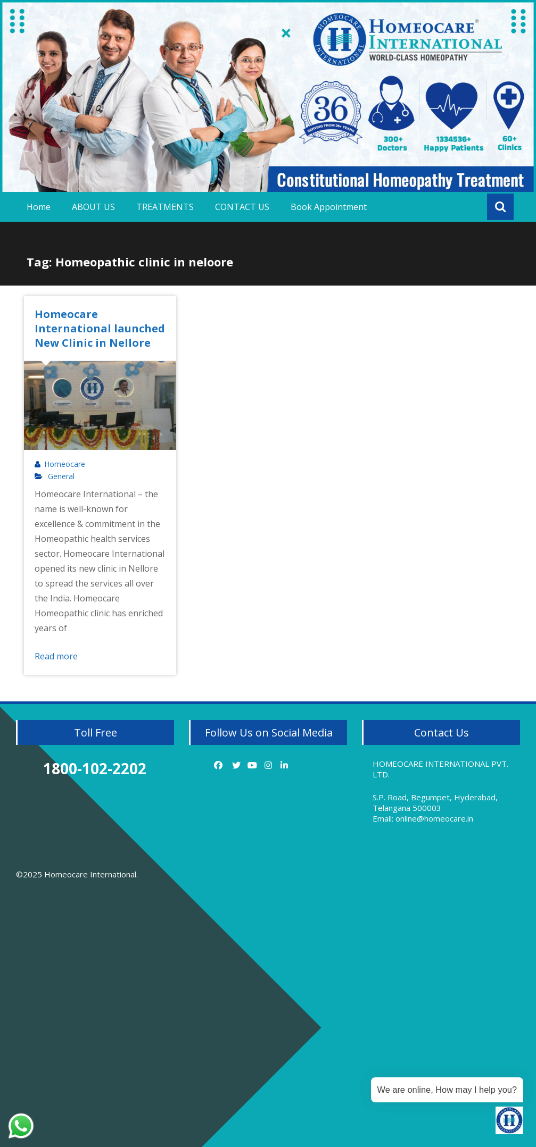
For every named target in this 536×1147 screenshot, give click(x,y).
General (61, 476)
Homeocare (64, 464)
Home (39, 207)
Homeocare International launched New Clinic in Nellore (100, 328)
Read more (56, 656)
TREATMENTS (165, 207)
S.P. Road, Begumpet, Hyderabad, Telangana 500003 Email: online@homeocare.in (435, 808)
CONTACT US (242, 207)
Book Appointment (329, 207)
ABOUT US (93, 207)
